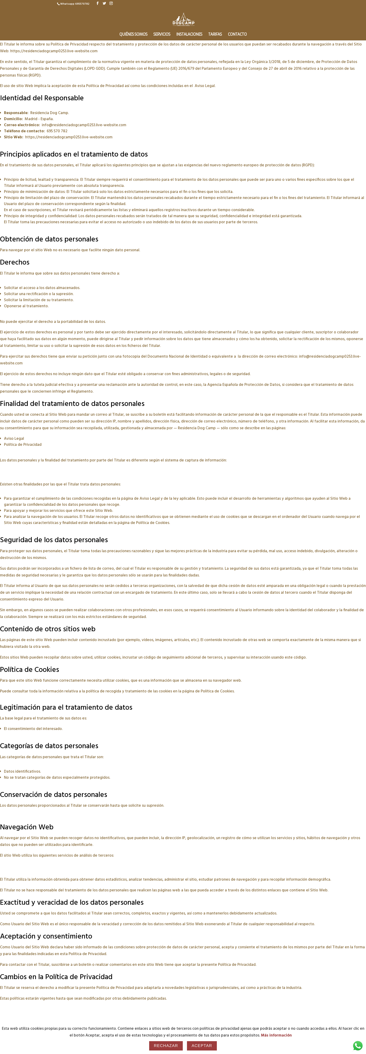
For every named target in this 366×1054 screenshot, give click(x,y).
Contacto (237, 35)
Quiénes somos (133, 35)
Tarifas (215, 35)
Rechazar (166, 1046)
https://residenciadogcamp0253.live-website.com (54, 51)
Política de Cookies (152, 523)
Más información (276, 1035)
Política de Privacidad (23, 445)
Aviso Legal (205, 86)
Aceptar (202, 1046)
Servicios (161, 35)
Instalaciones (189, 35)
